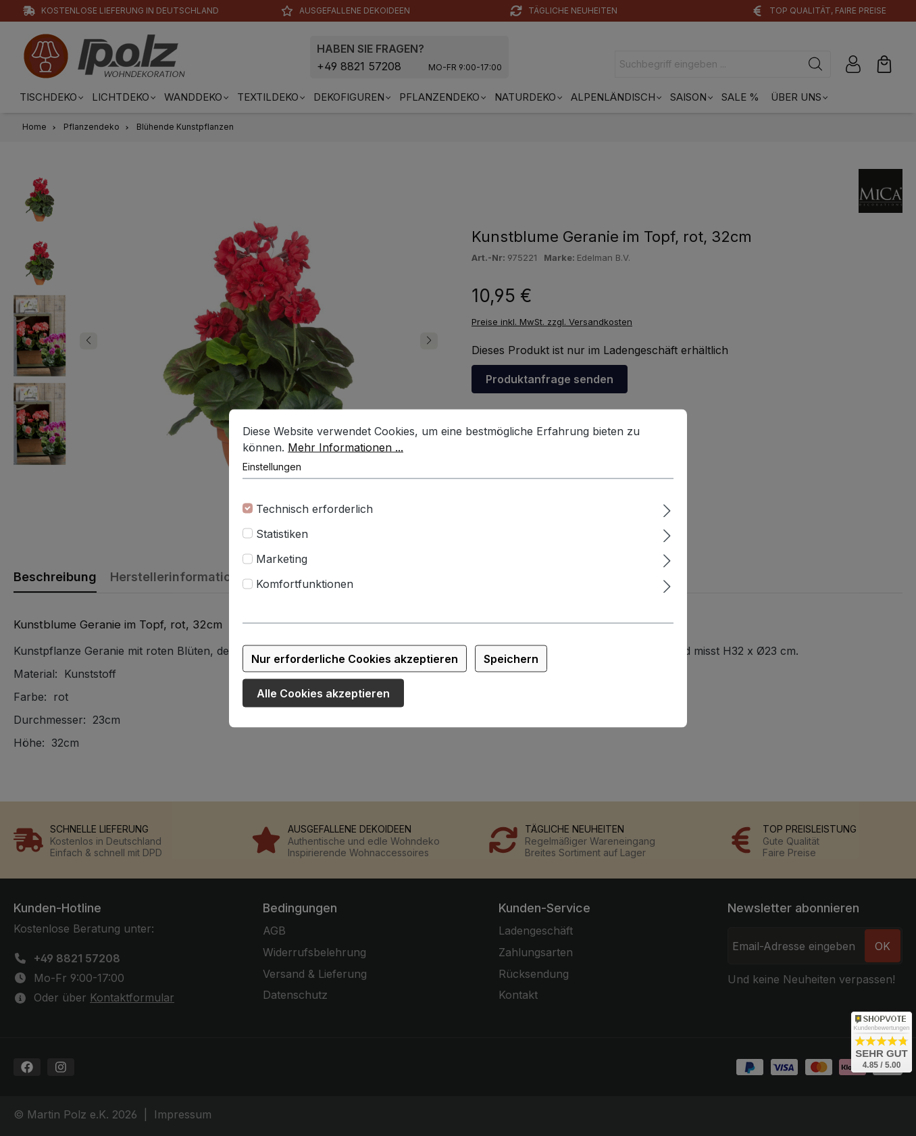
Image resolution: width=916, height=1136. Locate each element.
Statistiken (282, 534)
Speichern (511, 659)
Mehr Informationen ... (345, 448)
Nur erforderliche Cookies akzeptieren (354, 659)
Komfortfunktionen (304, 585)
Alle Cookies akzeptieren (323, 694)
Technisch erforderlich (314, 509)
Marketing (281, 559)
